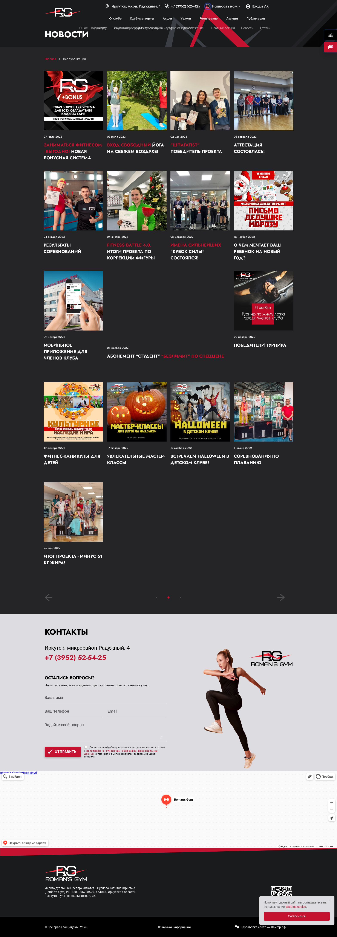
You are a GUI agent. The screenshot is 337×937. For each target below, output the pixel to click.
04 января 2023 (54, 237)
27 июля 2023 (53, 137)
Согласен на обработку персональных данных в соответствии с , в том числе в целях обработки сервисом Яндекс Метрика (124, 752)
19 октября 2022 (54, 448)
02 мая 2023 (178, 137)
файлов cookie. (296, 906)
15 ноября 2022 (244, 237)
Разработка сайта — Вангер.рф (263, 927)
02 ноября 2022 (244, 337)
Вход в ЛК (257, 6)
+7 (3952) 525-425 (182, 6)
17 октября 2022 (117, 448)
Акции (167, 18)
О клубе (115, 18)
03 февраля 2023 (245, 137)
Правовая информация (174, 927)
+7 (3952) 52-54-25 (75, 657)
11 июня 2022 (243, 448)
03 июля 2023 (116, 137)
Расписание (208, 18)
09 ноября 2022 (54, 337)
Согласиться (297, 916)
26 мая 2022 (52, 548)
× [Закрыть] (329, 900)
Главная (50, 59)
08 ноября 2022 (118, 348)
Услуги (186, 18)
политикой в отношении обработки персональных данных (121, 752)
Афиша (232, 18)
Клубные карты (142, 18)
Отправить (61, 751)
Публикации (256, 18)
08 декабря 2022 (181, 237)
